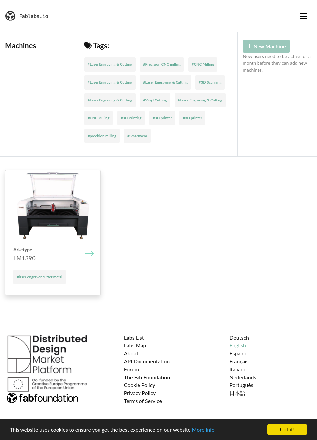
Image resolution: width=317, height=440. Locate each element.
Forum (131, 369)
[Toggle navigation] (304, 16)
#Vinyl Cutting (155, 100)
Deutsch (239, 337)
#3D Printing (131, 118)
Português (241, 385)
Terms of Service (143, 401)
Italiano (238, 369)
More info (203, 429)
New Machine (266, 46)
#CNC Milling (203, 64)
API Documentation (147, 361)
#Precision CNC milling (162, 64)
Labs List (134, 337)
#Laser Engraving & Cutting (110, 64)
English (237, 345)
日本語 (237, 393)
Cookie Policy (139, 385)
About (131, 353)
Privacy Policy (140, 393)
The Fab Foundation (147, 377)
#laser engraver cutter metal (39, 277)
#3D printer (162, 118)
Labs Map (135, 345)
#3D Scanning (210, 82)
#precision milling (102, 136)
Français (238, 361)
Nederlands (242, 377)
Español (238, 353)
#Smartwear (137, 136)
